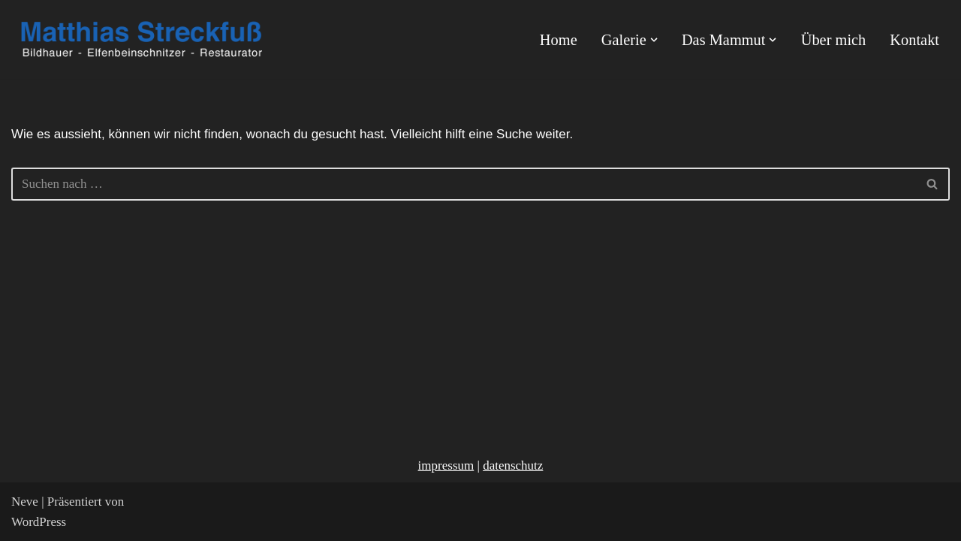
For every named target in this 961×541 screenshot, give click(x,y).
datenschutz (513, 465)
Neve (24, 501)
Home (558, 40)
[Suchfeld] (463, 184)
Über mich (833, 40)
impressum (446, 465)
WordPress (38, 522)
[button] (654, 40)
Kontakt (914, 40)
